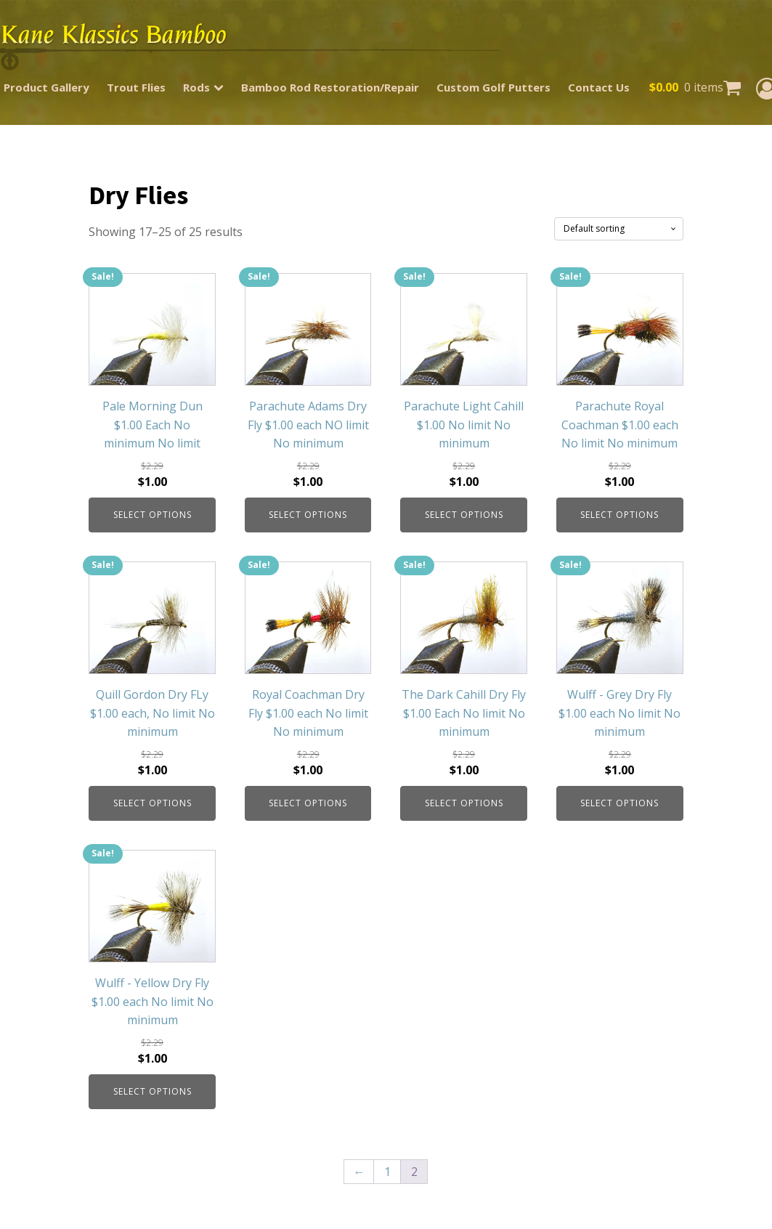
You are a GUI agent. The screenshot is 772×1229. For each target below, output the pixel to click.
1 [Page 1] (387, 1172)
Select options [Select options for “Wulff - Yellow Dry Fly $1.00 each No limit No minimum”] (152, 1091)
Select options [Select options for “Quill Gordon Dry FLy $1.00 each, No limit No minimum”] (152, 803)
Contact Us (599, 87)
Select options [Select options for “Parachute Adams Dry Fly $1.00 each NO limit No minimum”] (308, 514)
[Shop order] (618, 228)
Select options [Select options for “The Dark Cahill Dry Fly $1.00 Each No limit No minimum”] (464, 803)
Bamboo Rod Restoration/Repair (330, 87)
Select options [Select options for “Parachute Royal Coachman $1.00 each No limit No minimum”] (619, 514)
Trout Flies (136, 87)
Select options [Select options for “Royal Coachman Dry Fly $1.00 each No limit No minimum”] (308, 803)
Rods (203, 87)
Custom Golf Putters (493, 87)
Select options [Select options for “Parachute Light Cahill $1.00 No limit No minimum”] (464, 514)
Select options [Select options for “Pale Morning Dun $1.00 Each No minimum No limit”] (152, 514)
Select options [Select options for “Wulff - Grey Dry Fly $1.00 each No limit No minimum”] (619, 803)
